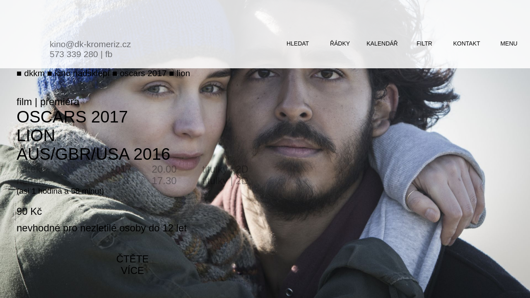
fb (109, 54)
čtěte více (132, 264)
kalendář (382, 43)
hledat (298, 43)
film (24, 101)
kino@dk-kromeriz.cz (90, 44)
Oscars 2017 (72, 117)
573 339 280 (74, 54)
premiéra (60, 101)
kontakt (466, 43)
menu (508, 43)
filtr (424, 43)
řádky (340, 43)
